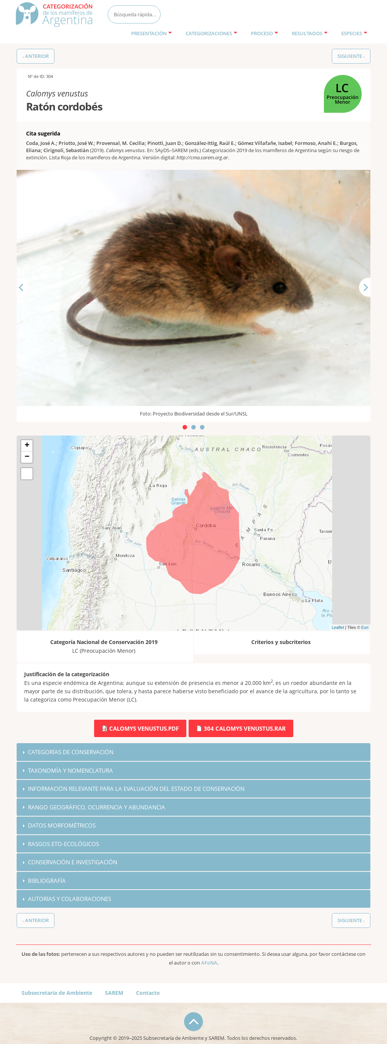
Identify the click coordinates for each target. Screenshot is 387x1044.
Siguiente (371, 300)
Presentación (151, 33)
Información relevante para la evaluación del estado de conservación (136, 789)
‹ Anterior (35, 56)
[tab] (193, 752)
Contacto (148, 993)
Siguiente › (351, 56)
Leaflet (337, 627)
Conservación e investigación (72, 863)
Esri (364, 627)
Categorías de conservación (70, 752)
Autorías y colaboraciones (69, 899)
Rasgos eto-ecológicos (63, 844)
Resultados (310, 33)
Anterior (27, 300)
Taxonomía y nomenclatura (70, 770)
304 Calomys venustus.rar (245, 728)
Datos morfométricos (62, 825)
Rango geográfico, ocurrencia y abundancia (96, 807)
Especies (354, 33)
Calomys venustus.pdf (144, 728)
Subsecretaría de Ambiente (57, 993)
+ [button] (27, 445)
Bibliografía (47, 881)
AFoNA (209, 963)
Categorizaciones (211, 33)
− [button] (27, 457)
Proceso (264, 33)
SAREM (114, 993)
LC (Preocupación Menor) (342, 87)
